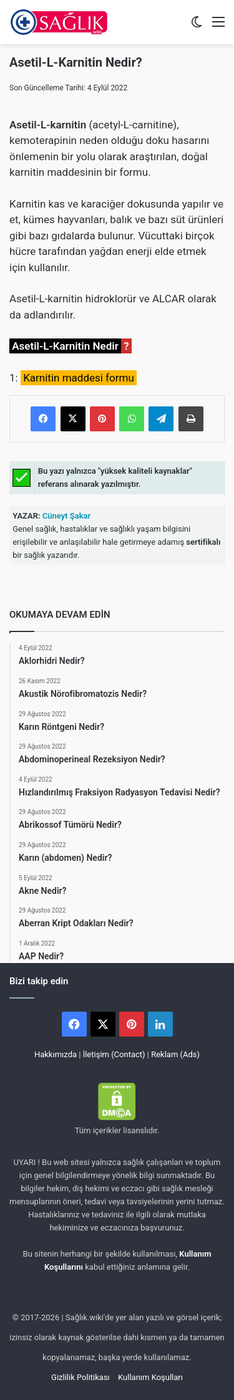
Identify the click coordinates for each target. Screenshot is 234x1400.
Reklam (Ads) (175, 1054)
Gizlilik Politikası (80, 1377)
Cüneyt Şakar (66, 515)
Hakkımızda (55, 1054)
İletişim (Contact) (114, 1054)
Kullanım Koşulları (150, 1377)
